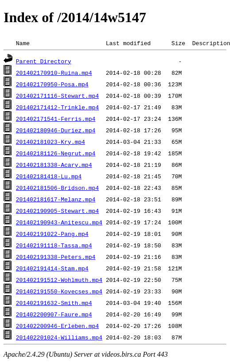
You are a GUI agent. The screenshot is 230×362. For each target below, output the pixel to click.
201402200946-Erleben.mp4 (57, 326)
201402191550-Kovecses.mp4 (59, 291)
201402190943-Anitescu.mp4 (59, 222)
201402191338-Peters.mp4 (55, 257)
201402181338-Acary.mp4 (54, 165)
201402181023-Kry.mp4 (50, 142)
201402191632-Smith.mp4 (54, 303)
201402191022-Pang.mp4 (52, 234)
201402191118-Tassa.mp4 (54, 245)
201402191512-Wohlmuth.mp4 (59, 280)
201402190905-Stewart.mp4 (57, 211)
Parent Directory (43, 61)
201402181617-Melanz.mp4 (55, 199)
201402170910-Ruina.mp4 (54, 73)
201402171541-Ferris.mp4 (55, 119)
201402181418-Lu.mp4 (49, 176)
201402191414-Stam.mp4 (52, 268)
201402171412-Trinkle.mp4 (57, 107)
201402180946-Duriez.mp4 (55, 130)
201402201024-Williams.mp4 (59, 337)
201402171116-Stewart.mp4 (57, 96)
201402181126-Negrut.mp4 (55, 153)
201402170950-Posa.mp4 (52, 84)
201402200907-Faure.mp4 (54, 314)
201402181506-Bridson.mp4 (57, 188)
